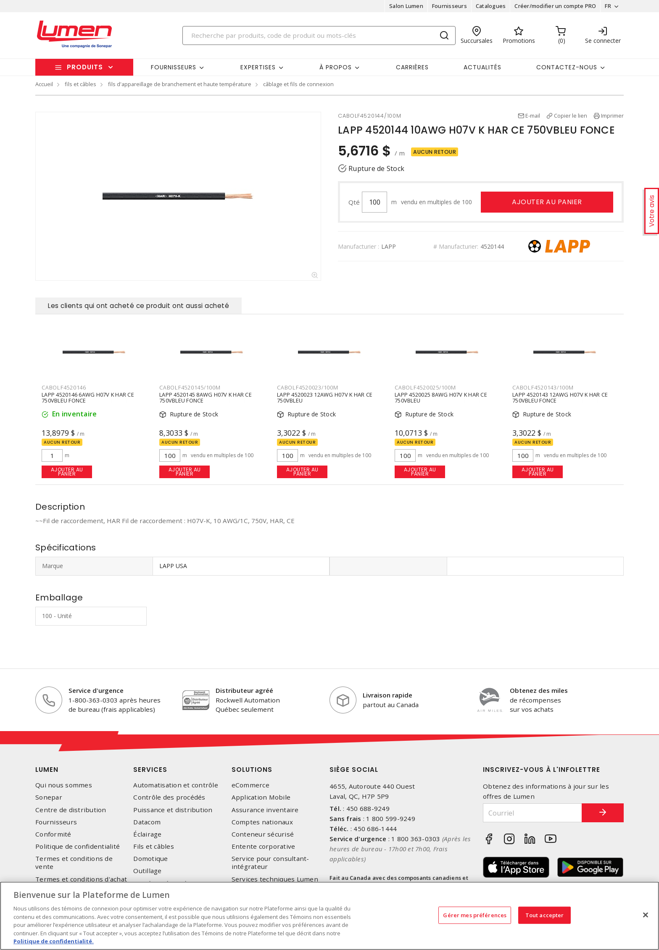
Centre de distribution (70, 810)
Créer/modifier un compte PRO (555, 6)
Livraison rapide (387, 695)
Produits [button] (85, 67)
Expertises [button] (258, 67)
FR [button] (608, 6)
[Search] (319, 35)
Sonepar (48, 797)
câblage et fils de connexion (298, 84)
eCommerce (250, 785)
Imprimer (612, 115)
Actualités (482, 67)
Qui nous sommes (63, 785)
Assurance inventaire (265, 810)
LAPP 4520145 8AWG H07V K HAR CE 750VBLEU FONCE (205, 397)
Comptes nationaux (262, 822)
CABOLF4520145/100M (190, 387)
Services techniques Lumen (275, 879)
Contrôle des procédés (169, 797)
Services (150, 769)
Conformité (53, 834)
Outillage (147, 871)
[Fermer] (645, 914)
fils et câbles (80, 84)
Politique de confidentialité (77, 846)
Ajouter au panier (547, 202)
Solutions (252, 769)
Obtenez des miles (539, 690)
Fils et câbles (153, 846)
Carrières (412, 67)
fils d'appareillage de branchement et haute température (179, 84)
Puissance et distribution (172, 810)
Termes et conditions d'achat (81, 879)
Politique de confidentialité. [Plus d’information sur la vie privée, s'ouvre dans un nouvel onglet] (53, 941)
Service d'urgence (96, 690)
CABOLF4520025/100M (425, 387)
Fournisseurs (449, 6)
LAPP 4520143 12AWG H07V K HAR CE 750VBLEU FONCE (560, 397)
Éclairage (147, 834)
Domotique (150, 859)
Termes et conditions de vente (74, 863)
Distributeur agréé (244, 690)
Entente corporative (263, 846)
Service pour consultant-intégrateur (270, 863)
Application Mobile (261, 797)
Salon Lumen (406, 6)
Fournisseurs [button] (173, 67)
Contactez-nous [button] (566, 67)
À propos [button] (335, 67)
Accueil (44, 84)
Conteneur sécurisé (263, 834)
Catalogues (491, 6)
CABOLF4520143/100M (543, 387)
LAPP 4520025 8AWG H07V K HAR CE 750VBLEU (441, 397)
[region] (329, 916)
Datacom (147, 822)
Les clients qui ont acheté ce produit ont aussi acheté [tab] (138, 305)
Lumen (46, 769)
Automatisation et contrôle (175, 785)
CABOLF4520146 (64, 387)
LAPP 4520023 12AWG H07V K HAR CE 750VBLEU (324, 397)
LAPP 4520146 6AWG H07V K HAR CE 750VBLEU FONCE (88, 397)
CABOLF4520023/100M (307, 387)
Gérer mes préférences (474, 914)
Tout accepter (544, 914)
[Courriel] (532, 812)
